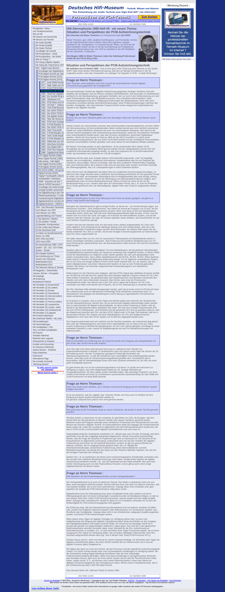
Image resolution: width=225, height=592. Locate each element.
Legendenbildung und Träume (48, 216)
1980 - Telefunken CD (50, 99)
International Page (41, 358)
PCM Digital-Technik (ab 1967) (51, 74)
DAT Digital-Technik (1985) (50, 156)
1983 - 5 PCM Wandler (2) (52, 133)
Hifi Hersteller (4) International (46, 293)
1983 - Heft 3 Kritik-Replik (52, 136)
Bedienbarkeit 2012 (43, 262)
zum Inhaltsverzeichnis (43, 31)
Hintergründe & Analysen (44, 341)
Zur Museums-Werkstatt (43, 347)
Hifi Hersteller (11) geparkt (44, 313)
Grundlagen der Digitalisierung (51, 71)
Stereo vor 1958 (42, 236)
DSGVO (131, 580)
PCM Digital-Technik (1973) (50, 77)
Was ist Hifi (38, 34)
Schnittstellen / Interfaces (49, 179)
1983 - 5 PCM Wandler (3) (52, 138)
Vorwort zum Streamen (45, 259)
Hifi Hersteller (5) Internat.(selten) (47, 296)
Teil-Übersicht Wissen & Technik (49, 267)
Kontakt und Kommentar (43, 344)
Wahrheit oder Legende (43, 338)
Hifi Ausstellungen (40, 321)
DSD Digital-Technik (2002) (50, 164)
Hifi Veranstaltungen (41, 324)
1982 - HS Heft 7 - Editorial (53, 105)
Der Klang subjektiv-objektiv (47, 62)
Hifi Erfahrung (39, 279)
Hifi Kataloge (38, 276)
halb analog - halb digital (49, 161)
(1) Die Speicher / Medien (46, 219)
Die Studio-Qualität (43, 45)
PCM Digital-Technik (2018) (50, 167)
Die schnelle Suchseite (43, 361)
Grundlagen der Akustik (45, 51)
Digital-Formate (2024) (48, 173)
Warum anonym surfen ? (48, 373)
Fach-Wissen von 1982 (45, 213)
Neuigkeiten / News (41, 28)
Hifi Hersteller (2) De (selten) (45, 288)
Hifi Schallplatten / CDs (43, 327)
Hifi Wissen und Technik (43, 40)
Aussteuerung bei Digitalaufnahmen (53, 198)
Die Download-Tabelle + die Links (47, 318)
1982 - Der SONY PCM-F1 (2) (54, 113)
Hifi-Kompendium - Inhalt (46, 54)
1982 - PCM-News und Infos (53, 102)
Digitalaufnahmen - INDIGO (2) (51, 204)
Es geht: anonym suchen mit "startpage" (47, 368)
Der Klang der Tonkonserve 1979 (49, 65)
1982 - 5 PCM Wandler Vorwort (54, 124)
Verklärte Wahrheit (41, 335)
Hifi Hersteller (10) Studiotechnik (47, 310)
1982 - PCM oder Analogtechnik (55, 122)
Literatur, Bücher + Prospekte (45, 273)
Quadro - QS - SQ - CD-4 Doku (49, 247)
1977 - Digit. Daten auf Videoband (56, 85)
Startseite (83, 21)
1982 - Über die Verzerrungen (54, 119)
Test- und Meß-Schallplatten (45, 330)
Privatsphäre (141, 580)
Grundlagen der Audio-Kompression (53, 187)
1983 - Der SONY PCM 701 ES (54, 127)
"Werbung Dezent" (41, 364)
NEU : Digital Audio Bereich (47, 68)
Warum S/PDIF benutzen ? (50, 184)
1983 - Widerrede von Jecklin (54, 141)
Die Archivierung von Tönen (47, 256)
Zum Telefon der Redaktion (157, 580)
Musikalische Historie (42, 282)
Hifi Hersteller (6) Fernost (44, 299)
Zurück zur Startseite (52, 580)
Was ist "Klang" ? (42, 59)
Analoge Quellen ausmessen (50, 190)
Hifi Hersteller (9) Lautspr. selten (47, 307)
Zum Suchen (149, 16)
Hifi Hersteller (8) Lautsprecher (46, 304)
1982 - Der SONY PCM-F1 (52, 110)
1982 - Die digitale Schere (52, 116)
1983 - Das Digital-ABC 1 (52, 147)
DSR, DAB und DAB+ (44, 239)
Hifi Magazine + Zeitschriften (45, 270)
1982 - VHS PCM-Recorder (53, 108)
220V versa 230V (43, 241)
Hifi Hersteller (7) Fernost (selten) (47, 302)
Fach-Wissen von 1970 (45, 210)
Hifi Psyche (38, 333)
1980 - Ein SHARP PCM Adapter (55, 96)
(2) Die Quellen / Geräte (45, 222)
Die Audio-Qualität (43, 42)
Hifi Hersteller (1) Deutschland (46, 285)
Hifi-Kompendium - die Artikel (48, 56)
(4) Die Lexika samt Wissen (47, 227)
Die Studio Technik (43, 48)
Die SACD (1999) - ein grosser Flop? (53, 170)
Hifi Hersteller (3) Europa (43, 290)
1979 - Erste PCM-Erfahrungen (54, 88)
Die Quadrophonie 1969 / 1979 (48, 245)
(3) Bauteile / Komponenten (47, 224)
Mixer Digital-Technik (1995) (50, 158)
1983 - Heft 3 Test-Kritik (51, 130)
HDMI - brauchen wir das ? (50, 181)
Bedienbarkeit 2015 (43, 264)
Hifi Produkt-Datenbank (43, 316)
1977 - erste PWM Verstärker (54, 82)
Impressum (37, 356)
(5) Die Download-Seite (45, 230)
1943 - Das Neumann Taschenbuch (50, 207)
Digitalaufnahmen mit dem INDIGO (53, 201)
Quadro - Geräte (42, 250)
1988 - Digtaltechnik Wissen (53, 152)
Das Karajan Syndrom (45, 253)
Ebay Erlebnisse (40, 353)
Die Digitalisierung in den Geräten (53, 193)
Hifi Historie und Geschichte (45, 37)
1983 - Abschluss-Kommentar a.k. (56, 144)
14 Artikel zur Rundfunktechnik (48, 233)
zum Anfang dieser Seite (45, 588)
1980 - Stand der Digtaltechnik (54, 94)
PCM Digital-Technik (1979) (50, 79)
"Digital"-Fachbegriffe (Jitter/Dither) (53, 176)
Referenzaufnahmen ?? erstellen (52, 195)
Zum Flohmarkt (175, 580)
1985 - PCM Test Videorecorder (55, 150)
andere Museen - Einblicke (44, 350)
